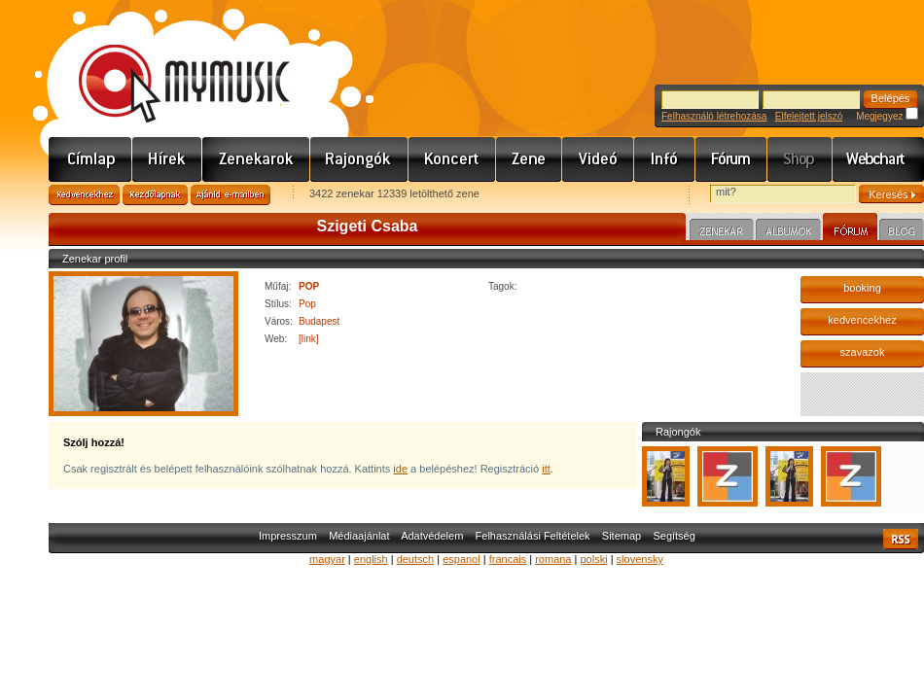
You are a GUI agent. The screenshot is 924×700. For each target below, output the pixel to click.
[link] (309, 338)
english (371, 559)
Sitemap (621, 536)
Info (664, 159)
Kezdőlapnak (155, 195)
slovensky (640, 559)
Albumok (788, 232)
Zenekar (722, 232)
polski (593, 559)
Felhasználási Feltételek (533, 536)
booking (862, 288)
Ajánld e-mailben (230, 195)
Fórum (731, 159)
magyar (327, 559)
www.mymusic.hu (168, 63)
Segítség (673, 536)
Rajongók (359, 159)
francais (508, 559)
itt (546, 468)
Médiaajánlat (359, 536)
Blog (901, 232)
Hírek (167, 159)
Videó (598, 159)
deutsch (416, 559)
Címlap (90, 159)
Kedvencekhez (84, 195)
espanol (461, 559)
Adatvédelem (432, 536)
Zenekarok (256, 159)
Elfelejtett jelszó (808, 116)
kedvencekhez (862, 320)
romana (553, 559)
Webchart (878, 159)
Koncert (452, 159)
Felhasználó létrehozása (713, 116)
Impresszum (288, 536)
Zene (529, 159)
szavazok (862, 352)
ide (400, 468)
